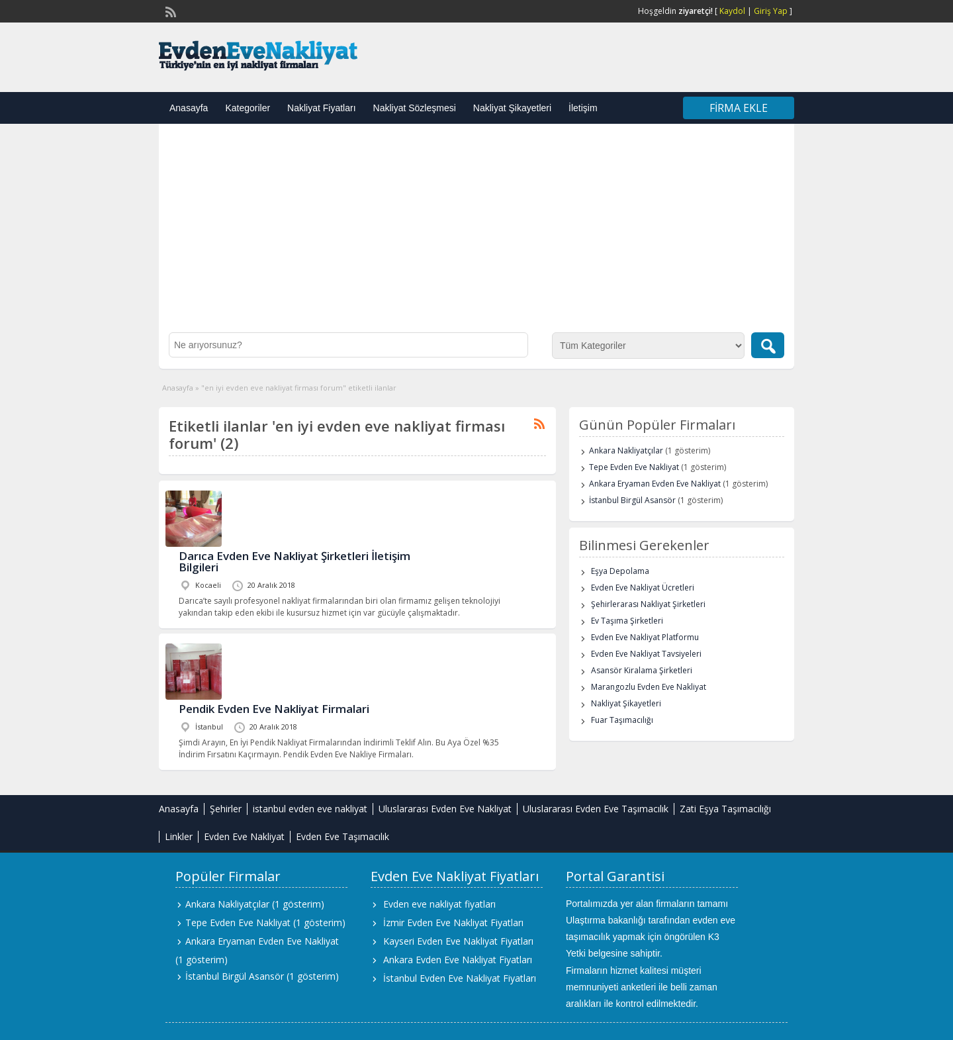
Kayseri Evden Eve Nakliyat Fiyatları (458, 941)
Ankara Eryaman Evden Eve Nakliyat (655, 483)
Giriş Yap (771, 11)
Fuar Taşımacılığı (622, 720)
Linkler (179, 836)
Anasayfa (188, 108)
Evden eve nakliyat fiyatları (439, 904)
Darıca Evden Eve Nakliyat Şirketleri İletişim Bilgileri (294, 561)
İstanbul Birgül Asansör (632, 500)
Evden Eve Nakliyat (244, 836)
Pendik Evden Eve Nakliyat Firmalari (274, 708)
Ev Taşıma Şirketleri (627, 620)
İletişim (583, 108)
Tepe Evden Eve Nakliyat (634, 467)
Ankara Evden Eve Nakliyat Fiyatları (457, 959)
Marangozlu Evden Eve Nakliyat (648, 686)
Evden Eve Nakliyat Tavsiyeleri (646, 653)
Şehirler (226, 808)
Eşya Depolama (620, 571)
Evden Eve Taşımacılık (342, 836)
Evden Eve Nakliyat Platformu (645, 637)
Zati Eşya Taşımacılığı (725, 808)
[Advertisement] (476, 233)
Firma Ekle (738, 108)
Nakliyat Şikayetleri (512, 108)
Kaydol (732, 11)
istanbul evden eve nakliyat (310, 808)
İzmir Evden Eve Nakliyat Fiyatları (453, 922)
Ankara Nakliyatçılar (626, 450)
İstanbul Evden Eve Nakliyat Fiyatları (459, 978)
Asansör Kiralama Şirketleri (641, 670)
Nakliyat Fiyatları (321, 108)
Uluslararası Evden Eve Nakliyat (445, 808)
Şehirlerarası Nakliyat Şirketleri (648, 604)
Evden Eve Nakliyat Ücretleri (642, 587)
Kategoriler (247, 108)
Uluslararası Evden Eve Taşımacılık (595, 808)
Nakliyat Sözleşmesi (414, 108)
